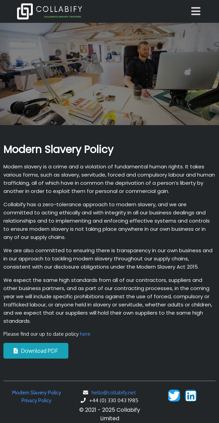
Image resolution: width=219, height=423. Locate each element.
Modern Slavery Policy (36, 393)
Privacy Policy (37, 400)
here (85, 334)
